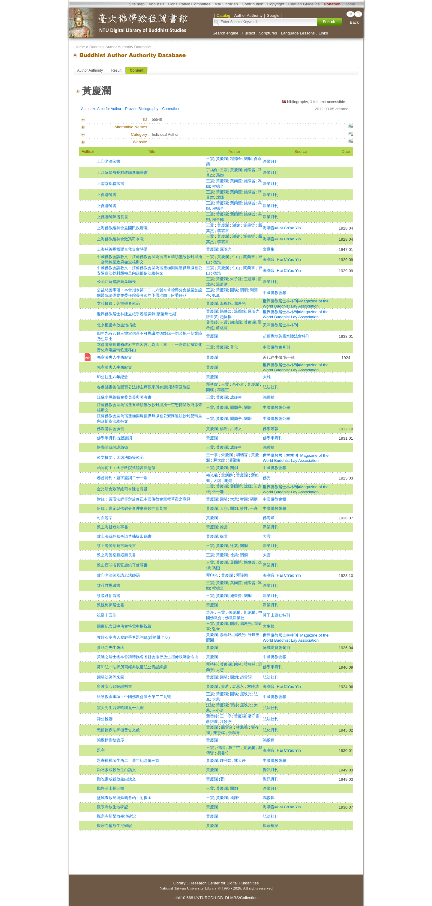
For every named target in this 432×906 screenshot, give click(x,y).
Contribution (252, 4)
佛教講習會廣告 (110, 428)
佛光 (267, 478)
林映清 (253, 686)
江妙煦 (226, 721)
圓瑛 (234, 290)
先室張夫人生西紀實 (114, 357)
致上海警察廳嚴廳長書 (116, 555)
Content (136, 70)
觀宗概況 (270, 825)
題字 (101, 750)
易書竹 (223, 753)
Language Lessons (298, 33)
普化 (234, 347)
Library (179, 883)
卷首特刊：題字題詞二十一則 (122, 478)
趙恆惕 (226, 316)
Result (116, 70)
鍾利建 (226, 760)
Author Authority (90, 70)
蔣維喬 (212, 721)
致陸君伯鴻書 (108, 595)
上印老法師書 (108, 161)
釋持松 (212, 664)
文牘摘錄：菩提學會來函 (118, 303)
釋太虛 (219, 460)
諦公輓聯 (104, 719)
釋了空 (234, 747)
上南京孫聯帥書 (110, 183)
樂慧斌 (219, 732)
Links (323, 33)
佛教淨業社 (234, 618)
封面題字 (104, 517)
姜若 (225, 686)
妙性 (244, 508)
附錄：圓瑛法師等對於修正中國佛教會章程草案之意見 (143, 499)
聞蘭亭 (249, 256)
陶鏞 (228, 480)
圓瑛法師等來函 (110, 677)
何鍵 (221, 747)
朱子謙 (236, 279)
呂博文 (236, 428)
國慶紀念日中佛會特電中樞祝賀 (124, 626)
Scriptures (268, 33)
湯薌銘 (226, 303)
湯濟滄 (222, 284)
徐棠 (224, 527)
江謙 (210, 705)
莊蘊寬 (222, 327)
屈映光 (226, 249)
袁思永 (238, 686)
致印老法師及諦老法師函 (118, 575)
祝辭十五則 (106, 615)
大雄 (267, 377)
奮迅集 (268, 249)
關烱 (248, 158)
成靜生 (236, 397)
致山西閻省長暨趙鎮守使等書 (122, 565)
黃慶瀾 (222, 158)
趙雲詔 (246, 677)
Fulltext (248, 33)
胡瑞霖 (236, 322)
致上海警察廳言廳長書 (116, 545)
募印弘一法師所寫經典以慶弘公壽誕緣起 (132, 667)
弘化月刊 (270, 730)
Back (354, 22)
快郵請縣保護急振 (112, 447)
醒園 (210, 640)
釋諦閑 (242, 575)
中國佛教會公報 (276, 407)
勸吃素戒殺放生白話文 (116, 770)
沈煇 (220, 197)
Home (349, 4)
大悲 (234, 499)
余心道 (238, 384)
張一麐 (218, 491)
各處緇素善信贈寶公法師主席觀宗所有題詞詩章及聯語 (143, 387)
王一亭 (212, 455)
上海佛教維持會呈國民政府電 (122, 228)
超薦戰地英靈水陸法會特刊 (286, 336)
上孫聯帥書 (106, 194)
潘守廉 (254, 716)
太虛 (217, 480)
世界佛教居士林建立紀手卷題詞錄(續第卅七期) (137, 314)
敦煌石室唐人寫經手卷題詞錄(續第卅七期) (133, 637)
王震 (210, 158)
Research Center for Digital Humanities (224, 883)
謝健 (236, 225)
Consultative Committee (189, 4)
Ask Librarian (226, 4)
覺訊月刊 (270, 770)
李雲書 (223, 230)
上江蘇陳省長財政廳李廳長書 (122, 172)
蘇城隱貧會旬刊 (276, 647)
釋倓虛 (212, 384)
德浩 (217, 262)
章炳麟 (227, 475)
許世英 (212, 316)
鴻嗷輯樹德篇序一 (112, 740)
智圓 (244, 499)
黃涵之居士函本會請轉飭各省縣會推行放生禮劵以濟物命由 (147, 657)
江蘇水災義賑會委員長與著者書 (124, 397)
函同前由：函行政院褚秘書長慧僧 (126, 467)
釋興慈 (250, 664)
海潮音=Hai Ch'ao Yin (282, 228)
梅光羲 (212, 475)
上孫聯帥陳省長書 (112, 217)
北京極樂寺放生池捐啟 (116, 325)
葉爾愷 (236, 181)
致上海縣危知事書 (112, 527)
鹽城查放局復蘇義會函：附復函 (124, 797)
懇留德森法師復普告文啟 (118, 730)
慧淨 (210, 612)
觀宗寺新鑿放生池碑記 (116, 816)
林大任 (240, 760)
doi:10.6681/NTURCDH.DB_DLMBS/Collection (215, 898)
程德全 (236, 158)
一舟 (254, 508)
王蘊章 (250, 279)
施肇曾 (250, 170)
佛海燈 (268, 517)
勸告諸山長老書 (110, 788)
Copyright (275, 4)
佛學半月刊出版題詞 (114, 438)
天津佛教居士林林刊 (280, 325)
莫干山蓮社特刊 (276, 615)
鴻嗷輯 (268, 397)
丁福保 (212, 170)
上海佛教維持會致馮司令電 (120, 239)
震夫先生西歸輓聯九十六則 (120, 707)
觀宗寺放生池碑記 (112, 807)
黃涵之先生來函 (110, 647)
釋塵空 (223, 390)
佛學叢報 (270, 428)
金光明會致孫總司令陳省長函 (122, 489)
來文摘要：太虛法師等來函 (120, 457)
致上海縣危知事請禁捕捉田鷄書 (124, 536)
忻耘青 (234, 732)
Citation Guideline (304, 4)
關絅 (244, 290)
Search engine (225, 33)
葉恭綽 (212, 322)
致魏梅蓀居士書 (110, 605)
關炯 (248, 407)
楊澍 (224, 428)
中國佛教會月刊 (276, 347)
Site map (137, 4)
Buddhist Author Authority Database (120, 47)
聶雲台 (227, 727)
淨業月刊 (270, 161)
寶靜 (234, 705)
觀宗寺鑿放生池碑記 (114, 825)
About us (156, 4)
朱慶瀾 (227, 455)
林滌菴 (242, 727)
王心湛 (218, 710)
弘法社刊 (270, 387)
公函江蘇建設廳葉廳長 (116, 281)
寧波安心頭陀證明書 (114, 686)
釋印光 (212, 575)
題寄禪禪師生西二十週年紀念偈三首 (128, 760)
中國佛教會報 (274, 292)
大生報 (268, 626)
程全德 (218, 219)
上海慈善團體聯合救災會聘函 (122, 249)
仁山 (236, 256)
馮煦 (220, 175)
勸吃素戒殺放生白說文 (116, 779)
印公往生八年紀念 (112, 377)
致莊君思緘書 (108, 585)
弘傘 (216, 295)
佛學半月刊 (272, 438)
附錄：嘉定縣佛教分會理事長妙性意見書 (132, 508)
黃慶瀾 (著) (216, 779)
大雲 (267, 536)
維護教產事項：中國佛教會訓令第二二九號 (134, 696)
